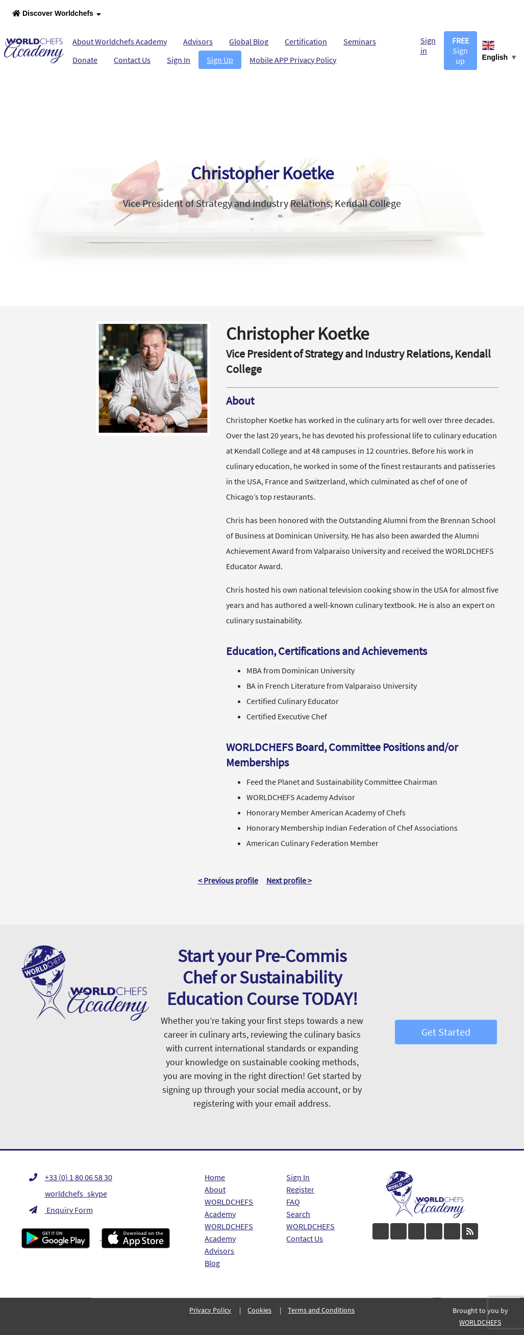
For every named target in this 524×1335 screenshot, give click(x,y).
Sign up (460, 50)
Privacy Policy (210, 1310)
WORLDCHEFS (310, 1226)
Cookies (259, 1310)
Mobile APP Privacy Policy (292, 60)
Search (298, 1214)
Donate (84, 60)
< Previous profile (228, 880)
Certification (306, 41)
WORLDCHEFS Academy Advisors (229, 1238)
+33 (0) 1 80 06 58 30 (70, 1177)
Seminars (359, 41)
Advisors (198, 41)
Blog (212, 1263)
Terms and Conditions (321, 1310)
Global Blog (248, 41)
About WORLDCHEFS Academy (229, 1201)
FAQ (293, 1202)
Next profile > (289, 880)
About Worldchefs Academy (119, 41)
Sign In (178, 60)
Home (215, 1177)
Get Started (445, 1031)
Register (300, 1189)
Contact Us (132, 60)
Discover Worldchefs (56, 14)
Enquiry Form (61, 1210)
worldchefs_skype (68, 1193)
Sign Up (220, 60)
